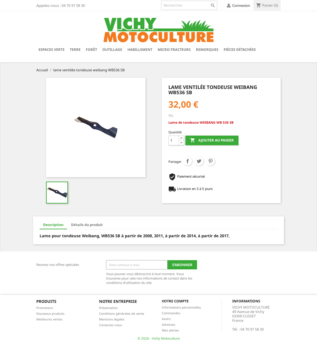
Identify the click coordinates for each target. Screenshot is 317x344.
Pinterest (210, 161)
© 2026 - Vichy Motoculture (159, 338)
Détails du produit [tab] (87, 224)
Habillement (139, 49)
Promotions (44, 308)
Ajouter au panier (212, 140)
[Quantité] (173, 140)
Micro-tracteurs (174, 49)
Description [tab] (53, 224)
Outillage (112, 49)
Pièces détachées (240, 49)
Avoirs (166, 319)
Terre (75, 49)
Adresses (168, 324)
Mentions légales (111, 319)
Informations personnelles (181, 307)
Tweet (199, 161)
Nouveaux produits (50, 313)
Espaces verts (52, 49)
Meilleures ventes (49, 319)
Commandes (171, 313)
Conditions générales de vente (121, 313)
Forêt (91, 49)
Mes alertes (170, 330)
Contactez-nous (110, 325)
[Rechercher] (189, 5)
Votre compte (175, 301)
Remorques (207, 49)
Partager (187, 161)
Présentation (108, 308)
